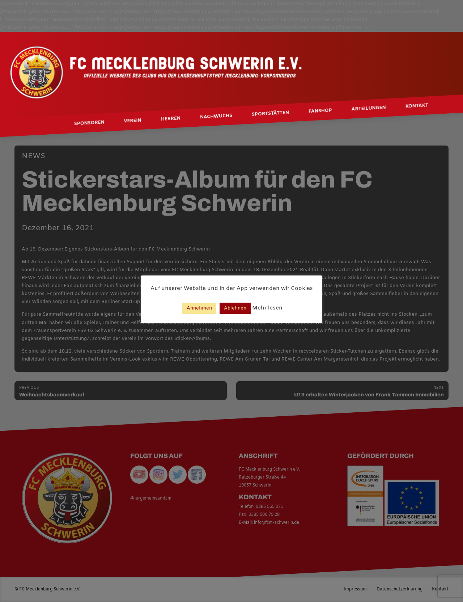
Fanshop (320, 110)
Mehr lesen (267, 308)
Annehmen (199, 308)
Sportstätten (270, 114)
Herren (170, 118)
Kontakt (416, 105)
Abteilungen (369, 109)
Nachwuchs (216, 117)
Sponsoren (89, 123)
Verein (132, 121)
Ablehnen (235, 308)
